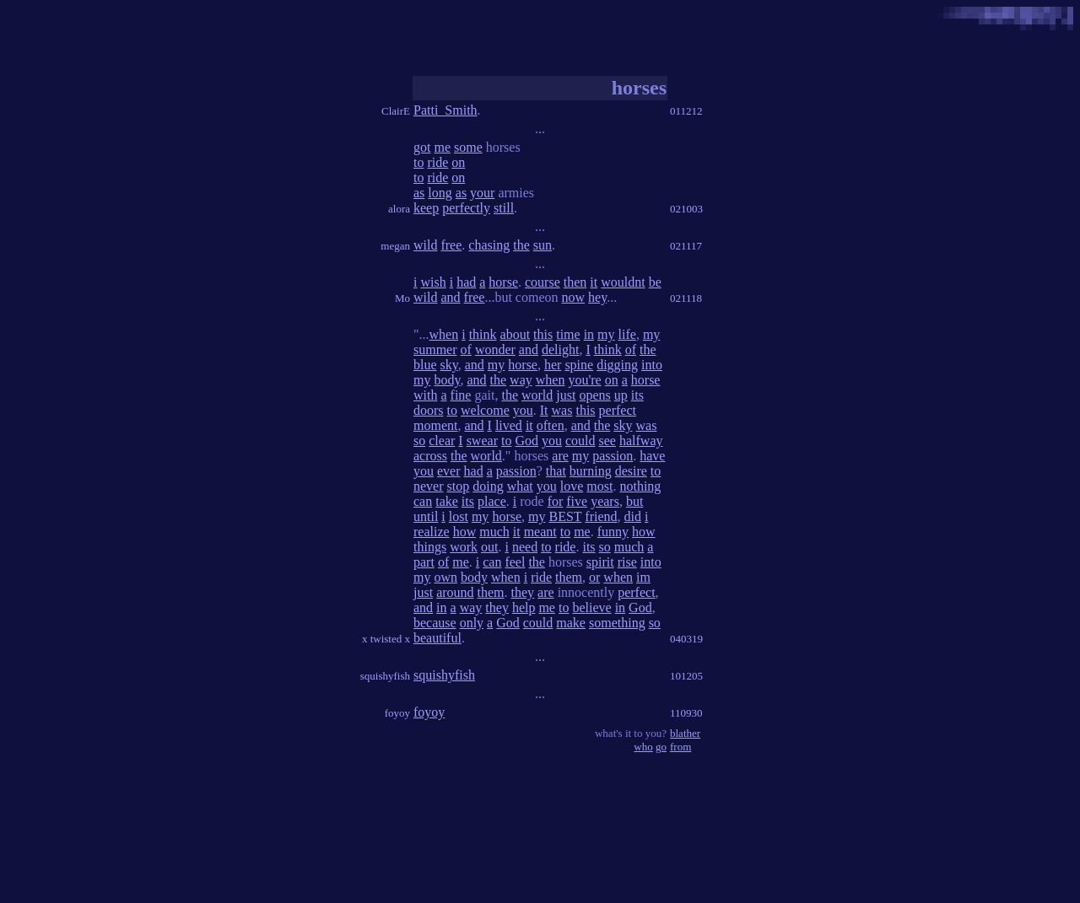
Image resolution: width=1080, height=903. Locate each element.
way (521, 380)
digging (617, 364)
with (425, 395)
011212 (686, 111)
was (562, 410)
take (446, 501)
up (621, 395)
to (418, 162)
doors (428, 410)
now (574, 297)
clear (442, 440)
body (447, 380)
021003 (686, 208)
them (568, 577)
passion (612, 456)
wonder (495, 349)
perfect (617, 410)
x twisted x (386, 638)
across (430, 456)
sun (542, 245)
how (465, 531)
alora (399, 208)
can (422, 501)
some (468, 147)
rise (627, 562)
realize (431, 531)
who (643, 746)
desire (631, 471)
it (593, 282)
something (617, 622)
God (526, 440)
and (450, 297)
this (543, 334)
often (550, 425)
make (571, 622)
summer (435, 349)
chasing (489, 245)
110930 (686, 713)
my (605, 334)
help (524, 607)
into (651, 364)
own (445, 577)
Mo (402, 298)
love (572, 486)
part (424, 562)
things (429, 547)
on (458, 162)
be (655, 282)
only (471, 622)
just (565, 395)
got (421, 147)
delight (560, 349)
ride (437, 162)
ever (449, 471)
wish (433, 282)
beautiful (437, 638)
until (425, 516)
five (576, 501)
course (542, 282)
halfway (641, 440)
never (428, 486)
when (444, 334)
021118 (686, 298)
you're (584, 380)
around (454, 592)
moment (435, 425)
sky (449, 364)
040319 (686, 638)
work (464, 547)
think (483, 334)
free (451, 245)
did (632, 516)
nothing (640, 486)
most (599, 486)
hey (597, 297)
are (560, 456)
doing (487, 486)
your (482, 192)
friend (601, 516)
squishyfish (385, 675)
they (523, 592)
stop (458, 486)
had (466, 282)
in (589, 334)
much (494, 531)
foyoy (397, 713)
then (575, 282)
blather (685, 733)
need (524, 547)
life (627, 334)
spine (578, 364)
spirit (600, 562)
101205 (686, 675)
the (521, 245)
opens (594, 395)
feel (515, 562)
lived (508, 425)
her (552, 364)
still (504, 208)
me (442, 147)
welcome (485, 410)
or (594, 577)
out (489, 547)
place (492, 501)
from (680, 746)
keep (426, 208)
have (652, 456)
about (515, 334)
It (544, 410)
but (634, 501)
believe (591, 607)
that (556, 471)
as (418, 192)
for (556, 501)
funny (613, 531)
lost (458, 516)
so (419, 440)
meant (540, 531)
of (466, 349)
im (643, 577)
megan (395, 245)
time (568, 334)
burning (591, 471)
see (607, 440)
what (520, 486)
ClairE (395, 111)
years (605, 501)
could (580, 440)
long (439, 192)
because (434, 622)
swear (482, 440)
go (661, 746)
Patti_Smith (445, 110)
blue (425, 364)
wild (425, 245)
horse (503, 282)
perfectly (466, 208)
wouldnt (623, 282)
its (637, 395)
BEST (564, 516)
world (537, 395)
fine (461, 395)
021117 (686, 245)
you (523, 410)
